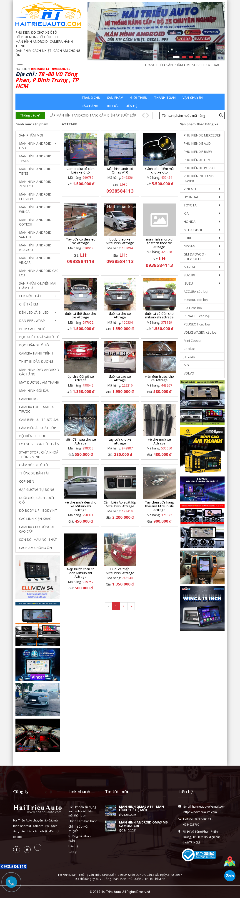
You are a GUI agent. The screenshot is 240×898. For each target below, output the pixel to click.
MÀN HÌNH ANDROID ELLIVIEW (35, 196)
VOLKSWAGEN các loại (200, 332)
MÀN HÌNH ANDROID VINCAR (35, 260)
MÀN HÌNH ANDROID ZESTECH (35, 183)
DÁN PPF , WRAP (32, 320)
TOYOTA (190, 205)
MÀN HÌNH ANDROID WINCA (35, 209)
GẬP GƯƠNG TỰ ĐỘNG (36, 489)
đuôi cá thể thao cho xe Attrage (80, 315)
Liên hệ (131, 106)
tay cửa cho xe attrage (120, 441)
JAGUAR (189, 357)
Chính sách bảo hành (83, 821)
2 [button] (184, 57)
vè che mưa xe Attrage (159, 441)
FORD (188, 238)
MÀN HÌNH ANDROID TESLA (35, 158)
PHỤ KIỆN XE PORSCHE (201, 168)
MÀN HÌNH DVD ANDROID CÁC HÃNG (39, 371)
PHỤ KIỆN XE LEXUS (198, 160)
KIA (186, 213)
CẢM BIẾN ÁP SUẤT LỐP (37, 428)
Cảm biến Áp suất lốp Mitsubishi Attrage (120, 504)
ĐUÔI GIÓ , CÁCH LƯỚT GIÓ (37, 500)
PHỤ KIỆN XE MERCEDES (202, 135)
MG (186, 365)
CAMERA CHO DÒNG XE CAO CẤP (37, 529)
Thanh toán (165, 97)
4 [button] (197, 57)
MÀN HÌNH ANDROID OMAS (35, 145)
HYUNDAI (191, 197)
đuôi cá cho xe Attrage (120, 315)
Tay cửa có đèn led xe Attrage (80, 241)
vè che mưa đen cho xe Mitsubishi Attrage (80, 506)
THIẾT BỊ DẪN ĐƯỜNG (36, 361)
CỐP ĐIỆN (26, 481)
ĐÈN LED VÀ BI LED (34, 312)
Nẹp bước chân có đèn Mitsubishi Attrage (81, 573)
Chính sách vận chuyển (78, 828)
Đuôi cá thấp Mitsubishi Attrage (120, 571)
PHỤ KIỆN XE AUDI (198, 143)
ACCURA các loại (196, 291)
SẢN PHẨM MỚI (31, 135)
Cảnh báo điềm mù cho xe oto (159, 170)
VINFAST (190, 189)
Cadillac (189, 349)
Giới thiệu (138, 97)
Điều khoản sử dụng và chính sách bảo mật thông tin (82, 811)
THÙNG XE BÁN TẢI (34, 473)
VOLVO (189, 373)
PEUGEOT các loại (197, 324)
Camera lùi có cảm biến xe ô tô (81, 170)
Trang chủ (91, 97)
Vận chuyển (192, 97)
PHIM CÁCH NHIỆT (33, 329)
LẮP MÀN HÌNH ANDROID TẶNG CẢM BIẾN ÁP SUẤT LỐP (93, 115)
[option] (156, 31)
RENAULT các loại (197, 316)
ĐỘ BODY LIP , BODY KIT (38, 510)
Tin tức (112, 106)
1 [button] (176, 57)
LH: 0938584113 (120, 187)
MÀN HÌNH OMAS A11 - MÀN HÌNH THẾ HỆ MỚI (141, 808)
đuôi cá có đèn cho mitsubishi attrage (159, 315)
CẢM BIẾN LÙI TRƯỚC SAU (39, 419)
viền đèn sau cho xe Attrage (80, 441)
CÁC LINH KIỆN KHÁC (35, 518)
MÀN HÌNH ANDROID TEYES (35, 171)
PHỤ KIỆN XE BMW (198, 151)
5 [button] (204, 57)
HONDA (189, 221)
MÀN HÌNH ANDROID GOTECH (35, 222)
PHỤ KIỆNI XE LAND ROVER (199, 178)
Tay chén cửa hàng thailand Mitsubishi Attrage (159, 506)
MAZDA (189, 267)
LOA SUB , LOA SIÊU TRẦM (39, 444)
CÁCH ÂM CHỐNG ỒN (35, 548)
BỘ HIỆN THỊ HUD (32, 436)
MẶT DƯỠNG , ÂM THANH (39, 382)
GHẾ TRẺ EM (28, 304)
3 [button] (191, 57)
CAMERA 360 (28, 399)
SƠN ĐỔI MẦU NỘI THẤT (38, 539)
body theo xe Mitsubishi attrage (120, 241)
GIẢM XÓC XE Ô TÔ (33, 465)
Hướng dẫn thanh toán (80, 838)
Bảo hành (90, 106)
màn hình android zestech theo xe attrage (159, 243)
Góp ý (72, 852)
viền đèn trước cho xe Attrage (159, 378)
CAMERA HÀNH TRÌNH (36, 353)
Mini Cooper (193, 340)
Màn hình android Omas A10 (120, 170)
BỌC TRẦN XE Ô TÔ (34, 345)
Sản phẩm (115, 97)
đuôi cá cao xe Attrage (120, 378)
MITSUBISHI (193, 230)
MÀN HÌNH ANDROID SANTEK (35, 234)
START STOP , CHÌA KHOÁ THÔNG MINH (38, 454)
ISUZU (188, 283)
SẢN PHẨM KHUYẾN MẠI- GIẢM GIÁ (38, 285)
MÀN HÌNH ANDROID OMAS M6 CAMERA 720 (143, 824)
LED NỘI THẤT (30, 296)
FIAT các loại (193, 308)
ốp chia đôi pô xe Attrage (81, 378)
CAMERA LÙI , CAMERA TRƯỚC (36, 409)
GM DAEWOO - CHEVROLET (195, 256)
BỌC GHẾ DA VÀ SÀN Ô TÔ (39, 337)
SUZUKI (189, 275)
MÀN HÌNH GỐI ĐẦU (34, 390)
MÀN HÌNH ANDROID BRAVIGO (35, 247)
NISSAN (189, 246)
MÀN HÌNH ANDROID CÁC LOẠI (38, 272)
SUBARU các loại (196, 300)
